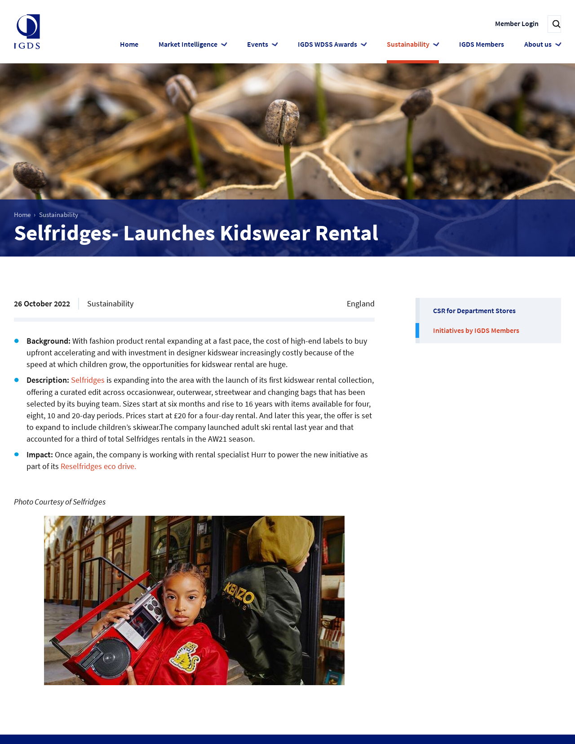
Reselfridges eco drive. (98, 466)
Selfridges (88, 380)
